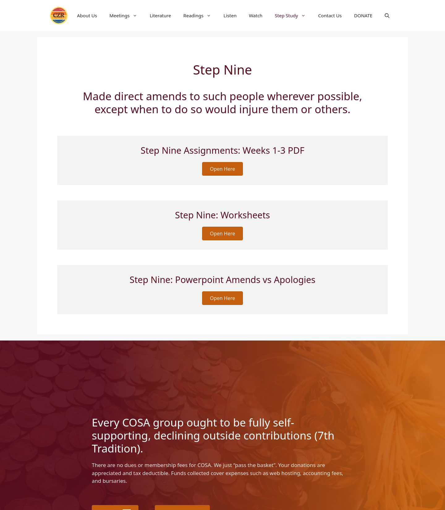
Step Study (293, 15)
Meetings (126, 15)
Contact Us (329, 15)
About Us (87, 15)
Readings (200, 15)
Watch (255, 15)
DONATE (363, 15)
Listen (229, 15)
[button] (387, 15)
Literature (160, 15)
